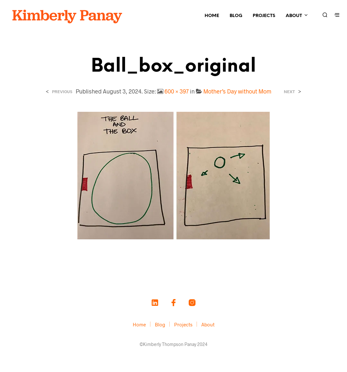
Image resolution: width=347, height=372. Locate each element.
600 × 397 (177, 91)
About (294, 15)
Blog (236, 15)
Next (289, 92)
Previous (62, 92)
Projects (264, 15)
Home (212, 15)
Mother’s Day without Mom (237, 91)
